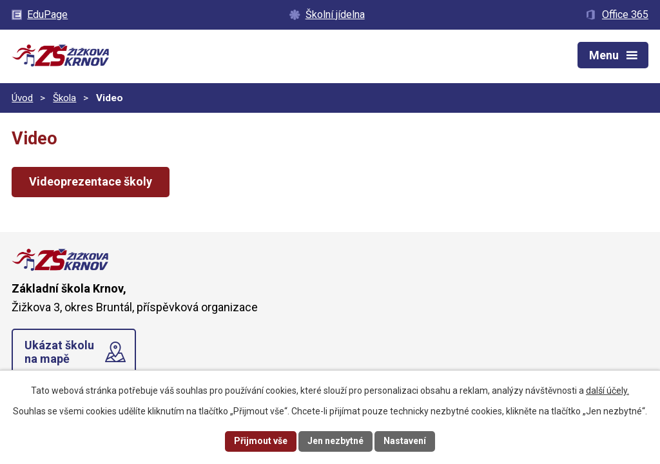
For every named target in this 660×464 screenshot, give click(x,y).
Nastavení (404, 441)
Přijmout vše (260, 441)
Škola (64, 98)
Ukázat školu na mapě (59, 352)
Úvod (22, 98)
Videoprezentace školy (90, 181)
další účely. (607, 390)
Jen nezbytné (335, 441)
